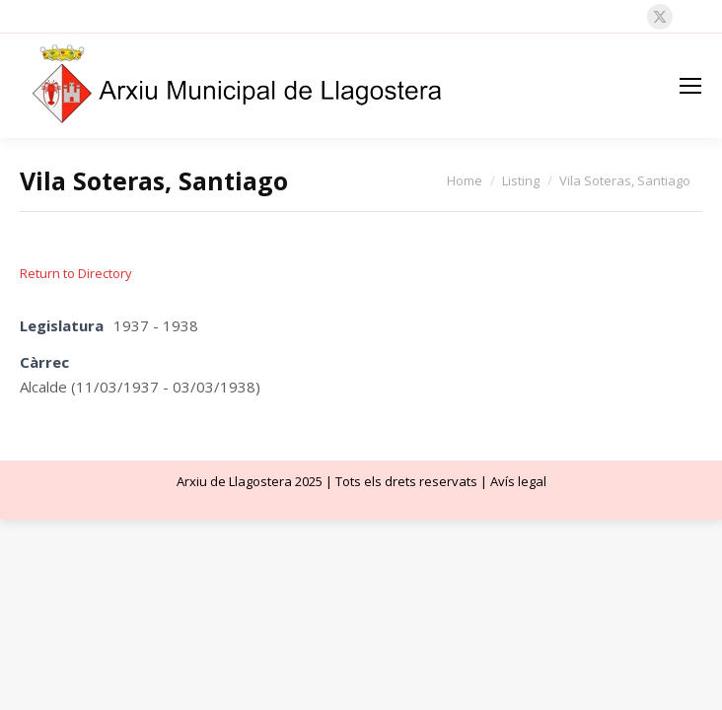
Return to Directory (76, 273)
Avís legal (518, 481)
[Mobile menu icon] (690, 86)
